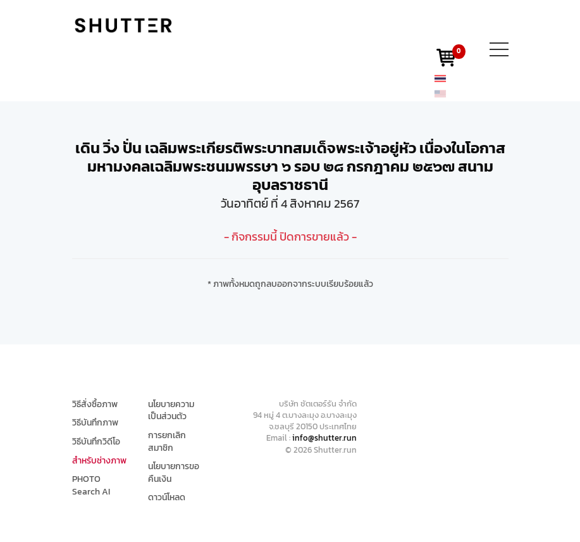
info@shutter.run (324, 438)
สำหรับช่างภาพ (99, 461)
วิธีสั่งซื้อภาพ (95, 404)
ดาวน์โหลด (166, 497)
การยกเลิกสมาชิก (167, 441)
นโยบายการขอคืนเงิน (173, 472)
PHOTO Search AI (91, 485)
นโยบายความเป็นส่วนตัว (171, 410)
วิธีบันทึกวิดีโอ (96, 442)
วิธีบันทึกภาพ (95, 423)
